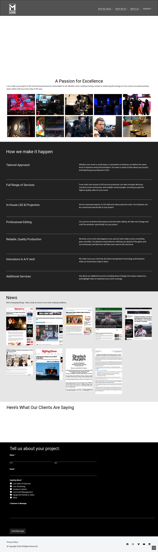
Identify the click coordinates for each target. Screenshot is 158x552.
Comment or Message (18, 503)
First (11, 463)
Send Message (18, 531)
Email (12, 469)
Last (55, 463)
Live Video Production (22, 483)
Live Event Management (23, 492)
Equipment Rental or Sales (24, 495)
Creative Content (20, 489)
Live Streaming (19, 486)
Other (15, 497)
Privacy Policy (12, 542)
